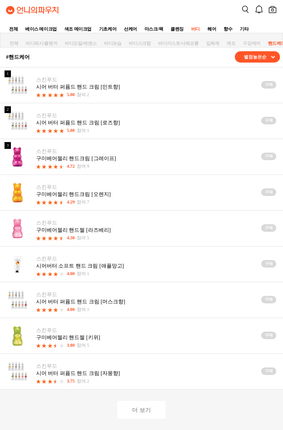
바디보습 (112, 43)
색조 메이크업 (77, 29)
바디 (195, 29)
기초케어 (107, 29)
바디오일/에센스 (80, 43)
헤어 (211, 29)
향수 (228, 29)
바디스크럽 (140, 43)
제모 (231, 43)
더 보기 (141, 410)
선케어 (130, 29)
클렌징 (177, 29)
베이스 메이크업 (41, 29)
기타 (244, 29)
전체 (13, 29)
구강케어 (251, 43)
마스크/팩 (154, 29)
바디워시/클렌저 (41, 43)
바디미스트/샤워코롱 (178, 43)
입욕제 (212, 43)
